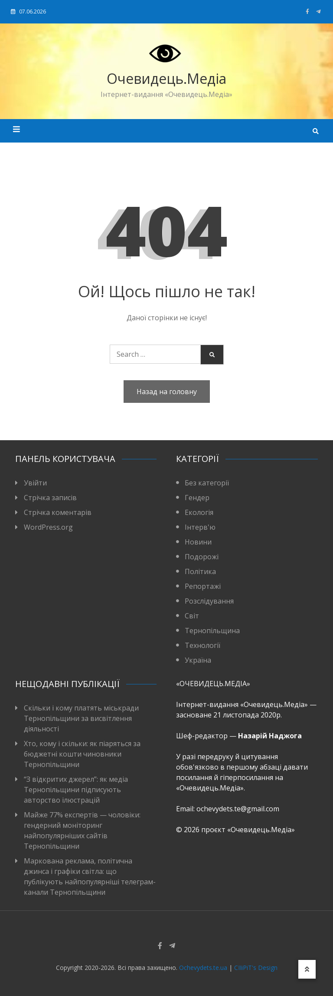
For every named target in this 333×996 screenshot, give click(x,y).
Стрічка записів (50, 497)
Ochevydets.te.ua (203, 967)
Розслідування (209, 601)
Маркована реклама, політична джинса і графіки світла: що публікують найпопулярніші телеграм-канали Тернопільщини (90, 876)
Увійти (35, 483)
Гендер (197, 497)
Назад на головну (167, 391)
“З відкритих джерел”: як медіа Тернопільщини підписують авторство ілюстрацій (76, 789)
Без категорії (207, 483)
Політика (200, 571)
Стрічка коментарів (57, 512)
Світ (192, 616)
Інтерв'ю (200, 527)
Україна (198, 660)
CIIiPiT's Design (256, 967)
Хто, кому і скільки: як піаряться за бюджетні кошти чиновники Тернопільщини (82, 754)
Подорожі (202, 556)
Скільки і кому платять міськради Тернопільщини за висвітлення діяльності (81, 718)
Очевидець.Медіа (166, 78)
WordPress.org (48, 527)
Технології (202, 645)
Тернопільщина (212, 630)
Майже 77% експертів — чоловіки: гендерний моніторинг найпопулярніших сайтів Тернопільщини (82, 830)
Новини (198, 542)
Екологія (199, 512)
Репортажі (203, 586)
